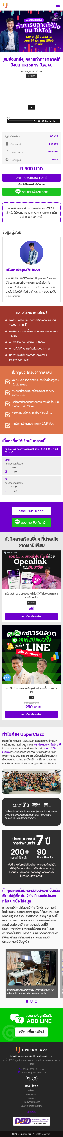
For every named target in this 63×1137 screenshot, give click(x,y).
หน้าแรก (31, 1090)
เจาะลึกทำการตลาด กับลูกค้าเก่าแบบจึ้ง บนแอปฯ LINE (31, 690)
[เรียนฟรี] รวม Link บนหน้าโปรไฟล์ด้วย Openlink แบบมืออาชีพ (31, 595)
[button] (27, 1001)
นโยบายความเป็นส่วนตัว (31, 1106)
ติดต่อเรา (31, 1098)
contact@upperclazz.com (31, 1072)
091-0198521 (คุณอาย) (31, 1069)
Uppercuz (31, 1112)
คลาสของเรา (31, 1094)
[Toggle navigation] (58, 5)
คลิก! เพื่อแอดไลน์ (31, 1032)
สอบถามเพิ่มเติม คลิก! (31, 192)
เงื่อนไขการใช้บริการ (31, 1102)
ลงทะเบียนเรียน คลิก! (31, 178)
